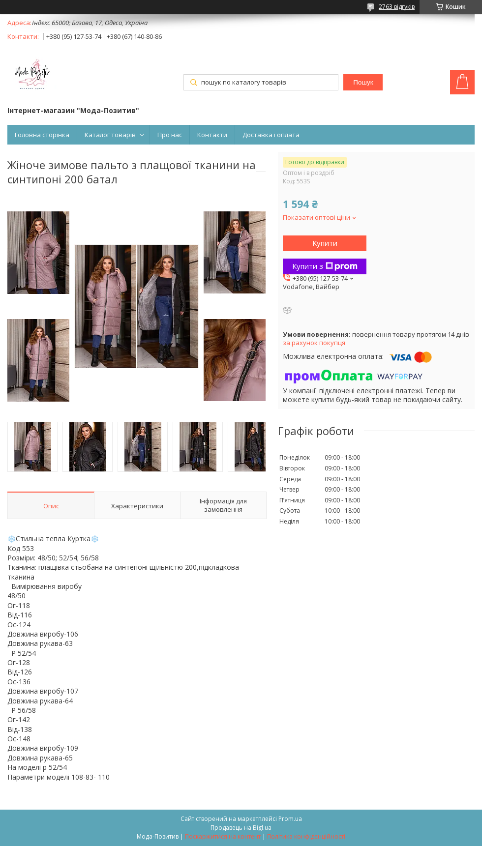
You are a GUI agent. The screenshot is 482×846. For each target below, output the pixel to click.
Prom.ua (290, 819)
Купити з (325, 266)
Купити (324, 243)
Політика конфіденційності (306, 836)
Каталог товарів (110, 134)
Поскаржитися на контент (223, 836)
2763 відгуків (397, 6)
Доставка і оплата (271, 134)
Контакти (212, 134)
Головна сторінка (42, 134)
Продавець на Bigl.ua (241, 827)
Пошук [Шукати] (363, 82)
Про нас (169, 134)
